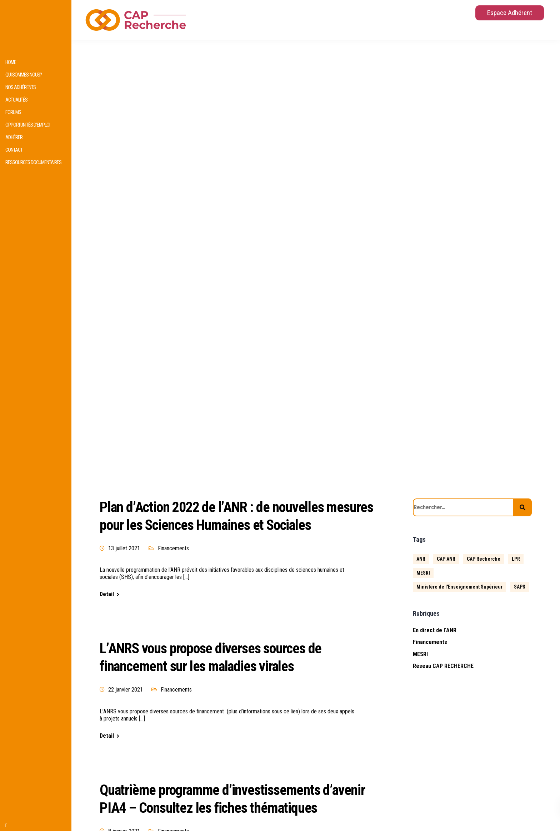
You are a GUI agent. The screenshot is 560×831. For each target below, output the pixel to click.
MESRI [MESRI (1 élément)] (423, 573)
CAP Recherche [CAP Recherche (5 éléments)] (483, 559)
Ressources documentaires (33, 162)
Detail (107, 594)
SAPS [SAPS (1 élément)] (519, 587)
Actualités (16, 100)
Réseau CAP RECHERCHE (443, 666)
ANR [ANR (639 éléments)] (420, 559)
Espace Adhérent (509, 13)
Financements (173, 548)
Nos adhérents (20, 87)
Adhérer (13, 137)
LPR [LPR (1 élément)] (516, 559)
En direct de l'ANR (434, 630)
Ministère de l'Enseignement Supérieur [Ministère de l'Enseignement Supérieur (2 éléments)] (459, 587)
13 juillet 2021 (124, 548)
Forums (13, 112)
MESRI (420, 654)
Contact (13, 150)
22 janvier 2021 (125, 689)
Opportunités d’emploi (27, 125)
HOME (10, 62)
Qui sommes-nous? (23, 75)
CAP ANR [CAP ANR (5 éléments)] (446, 559)
